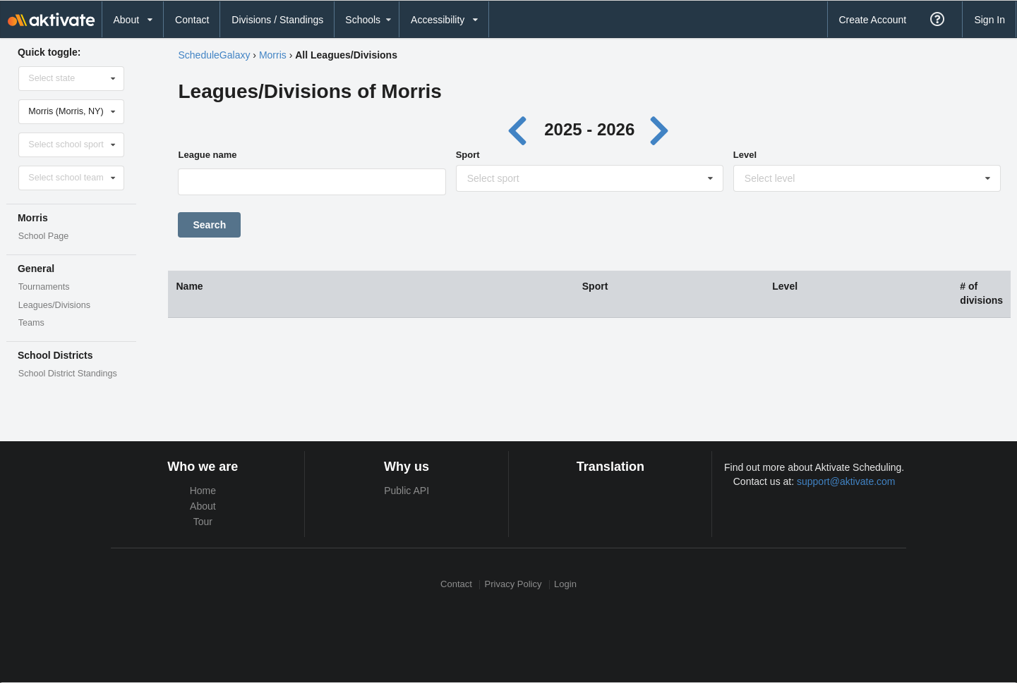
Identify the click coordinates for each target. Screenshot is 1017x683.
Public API (406, 490)
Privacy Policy (513, 584)
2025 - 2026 (589, 129)
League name (207, 154)
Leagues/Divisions (54, 305)
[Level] (868, 182)
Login (565, 584)
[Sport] (590, 182)
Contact (192, 19)
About (203, 506)
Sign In (989, 19)
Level (745, 154)
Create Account (872, 19)
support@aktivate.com (846, 481)
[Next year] (660, 129)
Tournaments (44, 287)
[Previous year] (520, 129)
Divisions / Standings (277, 19)
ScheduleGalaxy (214, 55)
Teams (31, 323)
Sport (468, 154)
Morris (273, 55)
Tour (202, 521)
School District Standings (67, 374)
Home (203, 490)
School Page (43, 236)
